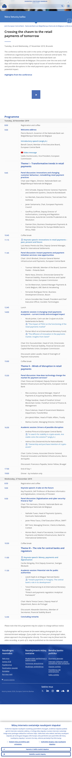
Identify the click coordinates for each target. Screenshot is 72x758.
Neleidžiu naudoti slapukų (37, 754)
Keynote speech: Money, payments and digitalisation (39, 558)
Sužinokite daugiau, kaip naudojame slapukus (53, 742)
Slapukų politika (55, 667)
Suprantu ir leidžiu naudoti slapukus (37, 749)
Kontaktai (5, 671)
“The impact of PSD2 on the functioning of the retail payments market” (45, 325)
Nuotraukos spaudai (10, 668)
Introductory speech (30, 141)
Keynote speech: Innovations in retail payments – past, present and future (44, 240)
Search (62, 6)
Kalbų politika (54, 675)
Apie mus (5, 658)
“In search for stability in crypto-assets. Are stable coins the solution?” (44, 435)
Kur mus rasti (7, 674)
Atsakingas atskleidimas (34, 667)
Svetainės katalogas (9, 680)
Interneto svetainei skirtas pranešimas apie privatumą (59, 663)
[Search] (35, 6)
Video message (30, 152)
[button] (68, 2)
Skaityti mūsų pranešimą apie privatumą (19, 742)
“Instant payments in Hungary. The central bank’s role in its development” (44, 581)
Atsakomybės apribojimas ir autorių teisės (36, 659)
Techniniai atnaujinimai (34, 663)
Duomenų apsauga (56, 658)
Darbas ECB (6, 662)
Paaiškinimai (7, 665)
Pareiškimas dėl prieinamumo (55, 671)
